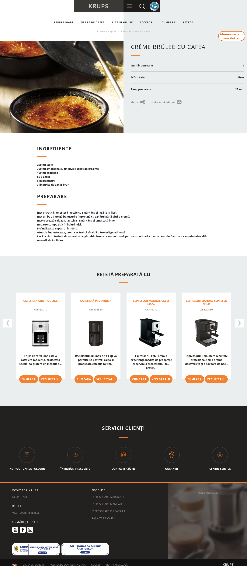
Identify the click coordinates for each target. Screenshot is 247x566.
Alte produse (122, 22)
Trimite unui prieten (166, 102)
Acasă (101, 31)
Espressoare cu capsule (109, 507)
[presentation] (7, 322)
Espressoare (64, 22)
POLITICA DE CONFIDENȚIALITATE (68, 561)
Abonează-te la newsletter (231, 36)
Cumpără (169, 22)
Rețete (188, 22)
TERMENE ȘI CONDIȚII (32, 561)
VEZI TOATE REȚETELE (26, 509)
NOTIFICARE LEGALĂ (117, 561)
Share (138, 102)
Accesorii (147, 22)
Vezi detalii (50, 379)
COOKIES (96, 561)
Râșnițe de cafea (103, 514)
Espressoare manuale (107, 500)
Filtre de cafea (93, 22)
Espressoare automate (108, 493)
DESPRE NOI (20, 493)
